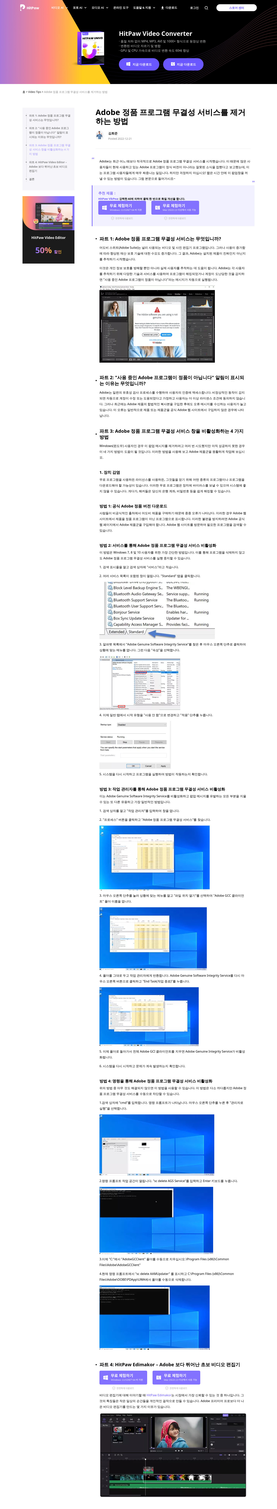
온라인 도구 (120, 9)
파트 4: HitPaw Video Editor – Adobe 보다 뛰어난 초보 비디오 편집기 (48, 166)
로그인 (194, 8)
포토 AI (79, 9)
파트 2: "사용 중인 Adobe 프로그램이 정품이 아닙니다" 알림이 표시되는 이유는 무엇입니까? (49, 132)
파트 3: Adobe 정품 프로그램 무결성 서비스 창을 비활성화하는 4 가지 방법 (49, 149)
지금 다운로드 (139, 64)
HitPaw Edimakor (159, 1395)
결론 (31, 179)
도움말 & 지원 (143, 9)
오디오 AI (99, 9)
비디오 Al (58, 9)
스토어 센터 (236, 8)
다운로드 (168, 9)
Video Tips (35, 92)
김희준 (113, 133)
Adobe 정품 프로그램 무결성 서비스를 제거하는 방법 (76, 92)
